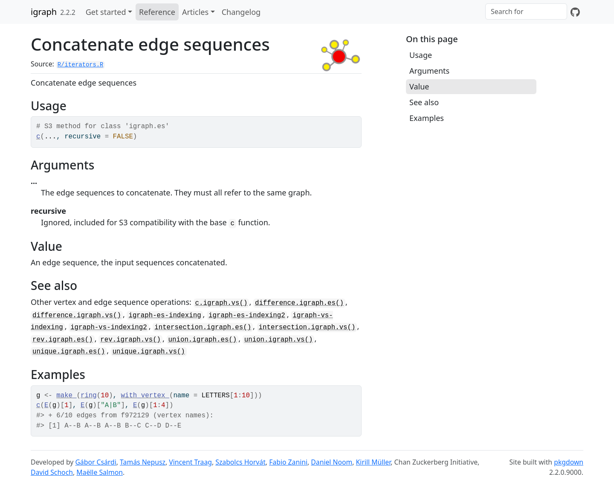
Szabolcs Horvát (240, 462)
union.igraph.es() (202, 340)
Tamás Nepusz (142, 462)
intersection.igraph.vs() (307, 327)
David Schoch (52, 472)
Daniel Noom (331, 462)
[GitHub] (575, 11)
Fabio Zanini (288, 462)
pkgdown (568, 462)
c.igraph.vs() (221, 303)
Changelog (241, 12)
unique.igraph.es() (68, 352)
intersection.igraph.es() (202, 327)
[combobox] (526, 11)
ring (89, 395)
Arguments (429, 71)
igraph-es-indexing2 (247, 315)
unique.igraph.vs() (149, 352)
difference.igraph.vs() (76, 315)
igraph (44, 11)
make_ (66, 395)
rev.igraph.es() (62, 340)
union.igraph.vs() (278, 340)
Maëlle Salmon (99, 472)
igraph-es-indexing (164, 315)
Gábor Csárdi (95, 462)
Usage (420, 55)
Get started (106, 12)
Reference (157, 12)
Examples (426, 118)
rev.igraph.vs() (130, 340)
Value (419, 86)
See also (424, 102)
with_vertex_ (145, 395)
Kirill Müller (373, 462)
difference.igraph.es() (299, 303)
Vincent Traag (190, 462)
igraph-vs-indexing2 (108, 327)
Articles (195, 12)
